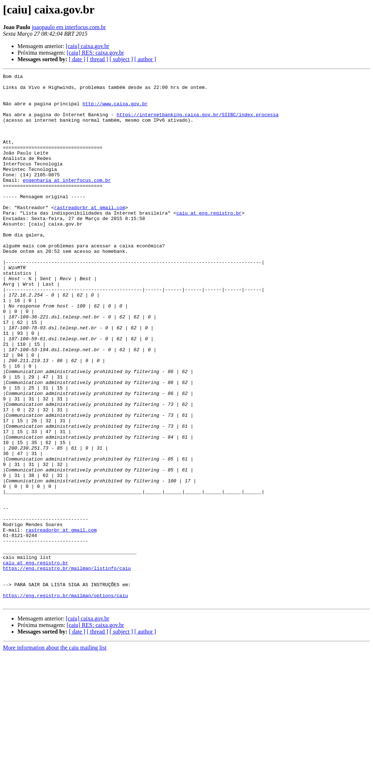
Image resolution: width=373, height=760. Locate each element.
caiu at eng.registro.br (209, 241)
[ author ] (145, 59)
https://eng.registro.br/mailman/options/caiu (65, 700)
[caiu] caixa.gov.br (87, 46)
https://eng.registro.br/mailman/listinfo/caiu (67, 667)
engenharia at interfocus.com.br (67, 202)
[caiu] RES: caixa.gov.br (95, 53)
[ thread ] (97, 59)
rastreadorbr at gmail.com (89, 234)
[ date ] (77, 59)
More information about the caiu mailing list (54, 754)
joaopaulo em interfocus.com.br (69, 27)
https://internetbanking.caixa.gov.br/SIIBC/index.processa (198, 123)
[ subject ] (121, 59)
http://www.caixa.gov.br (115, 110)
